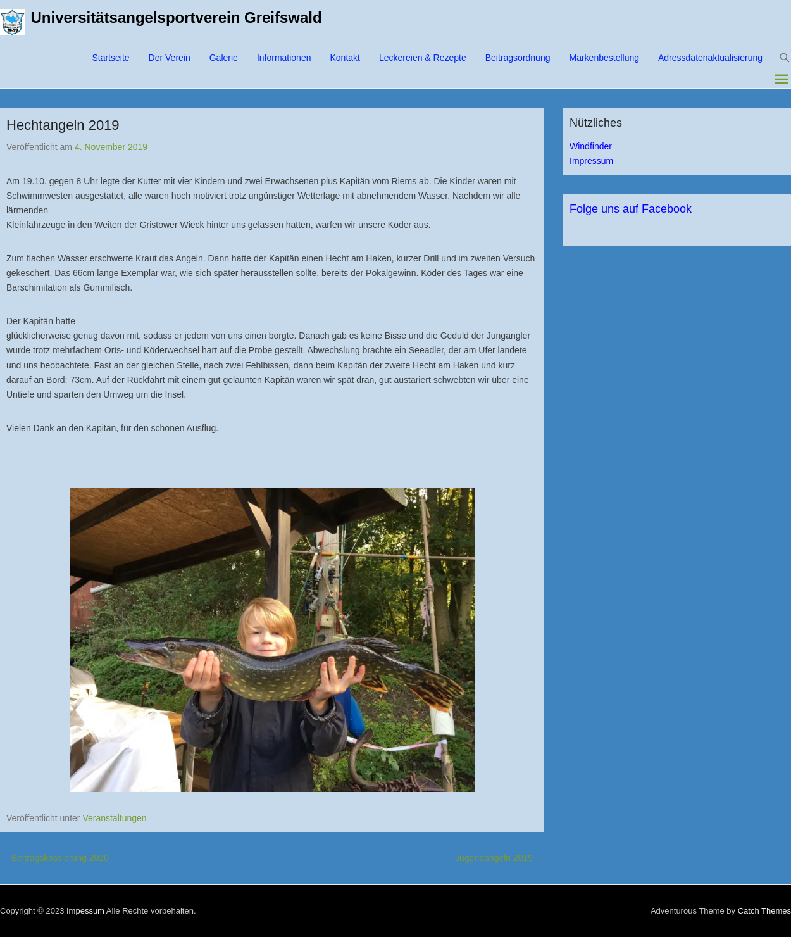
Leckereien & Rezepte (422, 58)
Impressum (591, 161)
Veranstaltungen (114, 818)
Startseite (110, 58)
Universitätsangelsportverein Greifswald (176, 17)
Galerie (223, 58)
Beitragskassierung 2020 (54, 858)
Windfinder (591, 146)
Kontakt (344, 58)
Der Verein (169, 58)
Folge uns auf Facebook (631, 209)
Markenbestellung (604, 58)
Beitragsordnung (518, 58)
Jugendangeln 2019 (499, 858)
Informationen (284, 58)
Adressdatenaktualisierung (710, 58)
